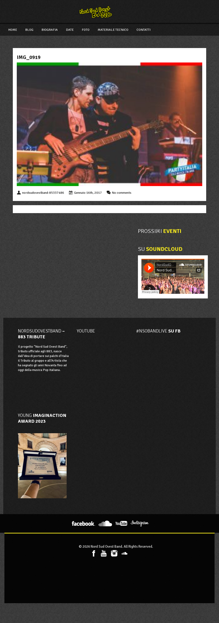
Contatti (144, 30)
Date (70, 30)
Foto (85, 30)
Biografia (49, 30)
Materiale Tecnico (113, 30)
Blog (29, 30)
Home (12, 30)
